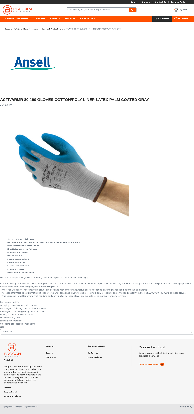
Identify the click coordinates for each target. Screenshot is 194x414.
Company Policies (12, 396)
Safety (17, 29)
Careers (146, 2)
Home (7, 29)
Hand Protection (31, 29)
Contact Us (160, 2)
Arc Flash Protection (51, 29)
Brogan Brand (10, 392)
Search (132, 9)
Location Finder (178, 2)
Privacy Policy (186, 407)
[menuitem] (18, 19)
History (133, 2)
